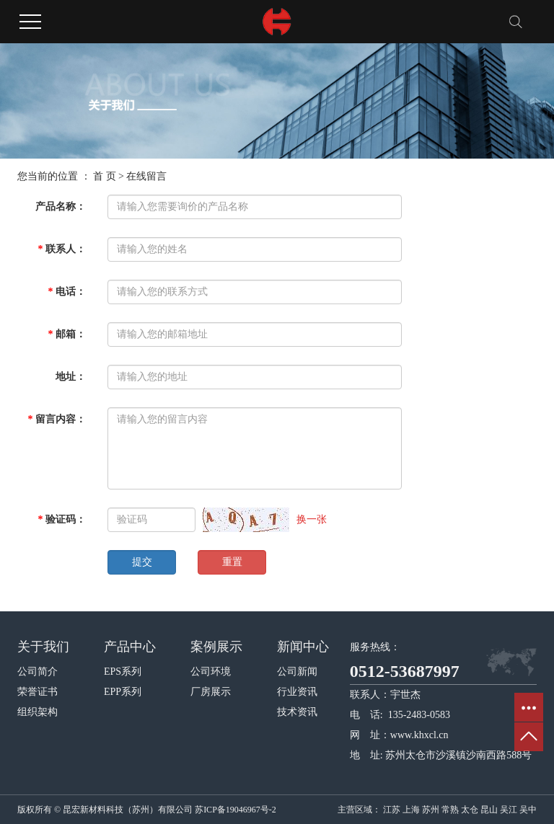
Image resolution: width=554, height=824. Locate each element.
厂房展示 (210, 691)
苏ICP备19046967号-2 (235, 810)
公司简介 (37, 671)
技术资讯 (297, 711)
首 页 (104, 176)
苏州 (430, 810)
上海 (411, 810)
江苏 (391, 810)
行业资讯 (297, 691)
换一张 (311, 519)
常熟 (450, 810)
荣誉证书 (37, 691)
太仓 (469, 810)
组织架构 (37, 711)
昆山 (489, 810)
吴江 (508, 810)
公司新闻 (297, 671)
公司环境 (210, 671)
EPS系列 (122, 671)
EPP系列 (122, 691)
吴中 (528, 810)
